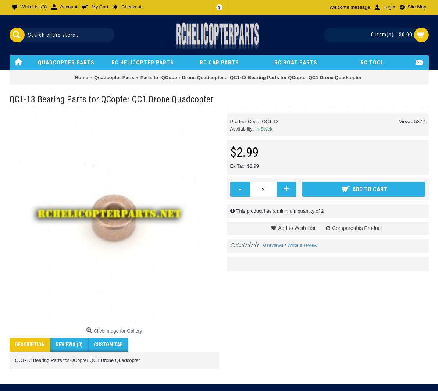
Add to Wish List (296, 228)
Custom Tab (108, 345)
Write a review (302, 245)
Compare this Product (357, 228)
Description (30, 345)
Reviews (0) (69, 345)
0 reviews (273, 245)
